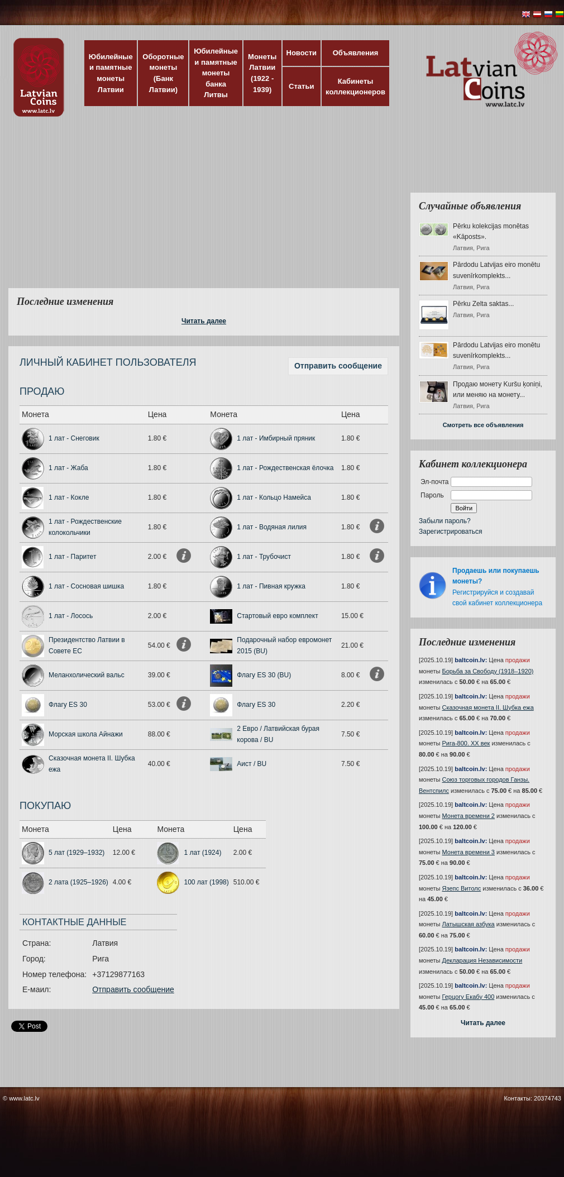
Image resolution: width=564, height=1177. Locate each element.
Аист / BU (251, 764)
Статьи (301, 86)
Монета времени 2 (468, 815)
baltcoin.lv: (471, 660)
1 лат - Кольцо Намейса (274, 497)
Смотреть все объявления (483, 425)
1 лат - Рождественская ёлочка (285, 468)
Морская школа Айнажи (86, 734)
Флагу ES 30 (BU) (264, 675)
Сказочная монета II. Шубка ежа (488, 707)
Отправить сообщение (338, 365)
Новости (301, 53)
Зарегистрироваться (450, 531)
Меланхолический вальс (87, 675)
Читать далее (203, 321)
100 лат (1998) (206, 882)
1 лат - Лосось (71, 616)
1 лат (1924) (202, 853)
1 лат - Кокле (69, 497)
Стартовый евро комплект (277, 616)
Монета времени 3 (468, 852)
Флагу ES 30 (68, 705)
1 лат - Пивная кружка (271, 586)
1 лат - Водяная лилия (272, 527)
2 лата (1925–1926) (78, 882)
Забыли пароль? (445, 521)
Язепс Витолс (461, 888)
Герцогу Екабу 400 (468, 996)
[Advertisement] (238, 209)
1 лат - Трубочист (264, 557)
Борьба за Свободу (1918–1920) (488, 671)
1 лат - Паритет (72, 557)
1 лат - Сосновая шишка (86, 586)
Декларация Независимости (482, 960)
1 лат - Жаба (68, 468)
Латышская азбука (468, 924)
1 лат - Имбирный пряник (276, 438)
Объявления (356, 53)
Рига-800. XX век (466, 743)
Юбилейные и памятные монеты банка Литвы (216, 73)
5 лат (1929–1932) (76, 853)
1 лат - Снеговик (74, 438)
